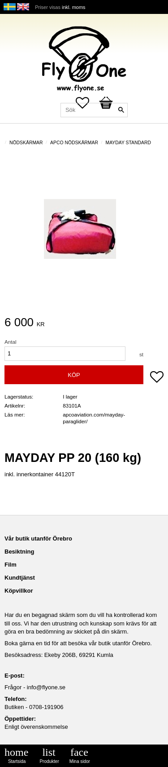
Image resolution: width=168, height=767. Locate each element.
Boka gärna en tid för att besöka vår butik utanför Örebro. (78, 643)
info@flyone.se (46, 687)
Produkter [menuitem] (49, 761)
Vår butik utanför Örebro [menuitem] (38, 538)
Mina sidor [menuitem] (79, 761)
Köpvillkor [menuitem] (18, 590)
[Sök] (121, 110)
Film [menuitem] (10, 564)
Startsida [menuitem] (17, 761)
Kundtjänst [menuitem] (19, 577)
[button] (157, 378)
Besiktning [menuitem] (19, 551)
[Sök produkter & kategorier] (94, 110)
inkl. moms (74, 7)
